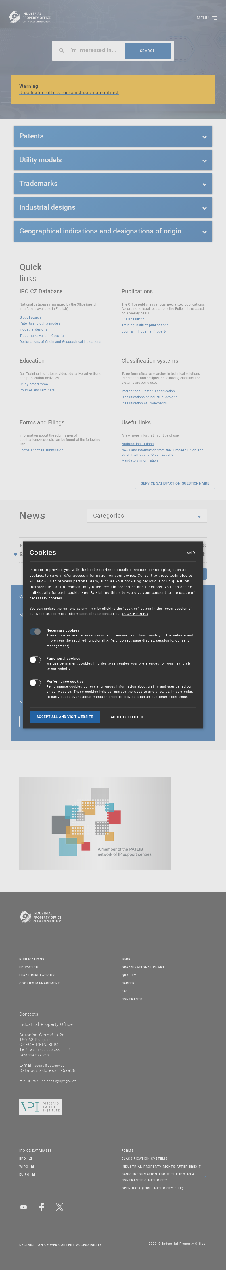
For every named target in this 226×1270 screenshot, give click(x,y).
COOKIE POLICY (135, 614)
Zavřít (190, 553)
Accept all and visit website (65, 717)
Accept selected (127, 717)
